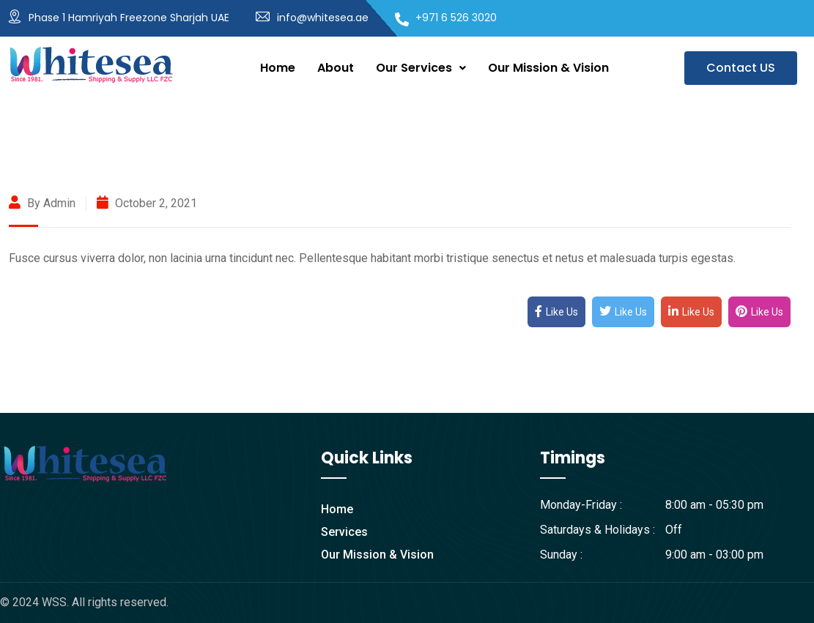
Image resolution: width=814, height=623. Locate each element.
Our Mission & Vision (548, 67)
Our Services (421, 67)
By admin (42, 203)
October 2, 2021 (147, 203)
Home (277, 67)
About (335, 67)
